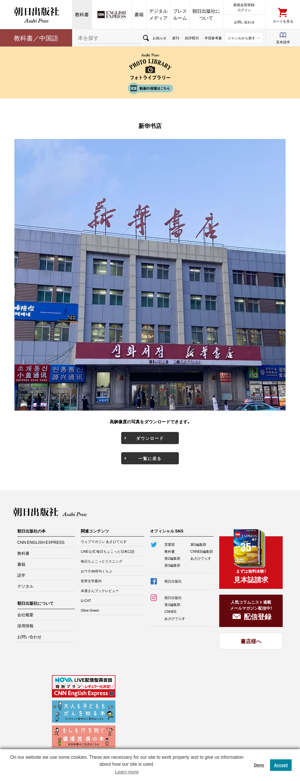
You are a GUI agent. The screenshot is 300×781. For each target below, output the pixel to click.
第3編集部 (172, 565)
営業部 (169, 544)
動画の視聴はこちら (150, 88)
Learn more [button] (127, 771)
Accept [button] (281, 765)
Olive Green (90, 610)
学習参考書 (213, 37)
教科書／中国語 (36, 37)
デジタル (25, 586)
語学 (21, 575)
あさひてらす (200, 558)
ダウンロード (150, 438)
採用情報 (25, 625)
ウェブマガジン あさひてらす (104, 541)
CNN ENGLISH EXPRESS (41, 542)
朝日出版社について (206, 14)
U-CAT (86, 600)
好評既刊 (192, 37)
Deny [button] (259, 765)
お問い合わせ (244, 21)
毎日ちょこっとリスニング (101, 561)
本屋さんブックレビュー (100, 590)
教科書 (82, 14)
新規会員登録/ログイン (244, 7)
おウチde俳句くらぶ (96, 571)
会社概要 (25, 614)
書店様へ (251, 641)
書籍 (139, 14)
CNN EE (112, 14)
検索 (146, 37)
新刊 (175, 37)
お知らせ (159, 37)
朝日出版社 (36, 14)
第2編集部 (172, 558)
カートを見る (283, 20)
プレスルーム (180, 14)
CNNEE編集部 (201, 551)
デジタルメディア (158, 14)
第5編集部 (198, 544)
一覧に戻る (150, 458)
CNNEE (170, 611)
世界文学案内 (91, 580)
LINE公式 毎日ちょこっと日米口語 (107, 551)
